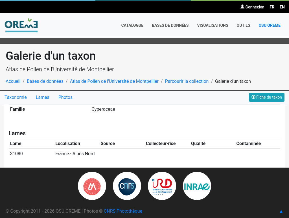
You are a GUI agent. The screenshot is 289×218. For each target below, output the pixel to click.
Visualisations (212, 25)
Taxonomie (16, 97)
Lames (42, 97)
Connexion (252, 7)
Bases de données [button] (170, 25)
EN (282, 7)
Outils (243, 25)
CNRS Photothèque (123, 211)
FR (272, 7)
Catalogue (132, 25)
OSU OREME (270, 25)
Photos (65, 97)
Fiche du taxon (266, 97)
